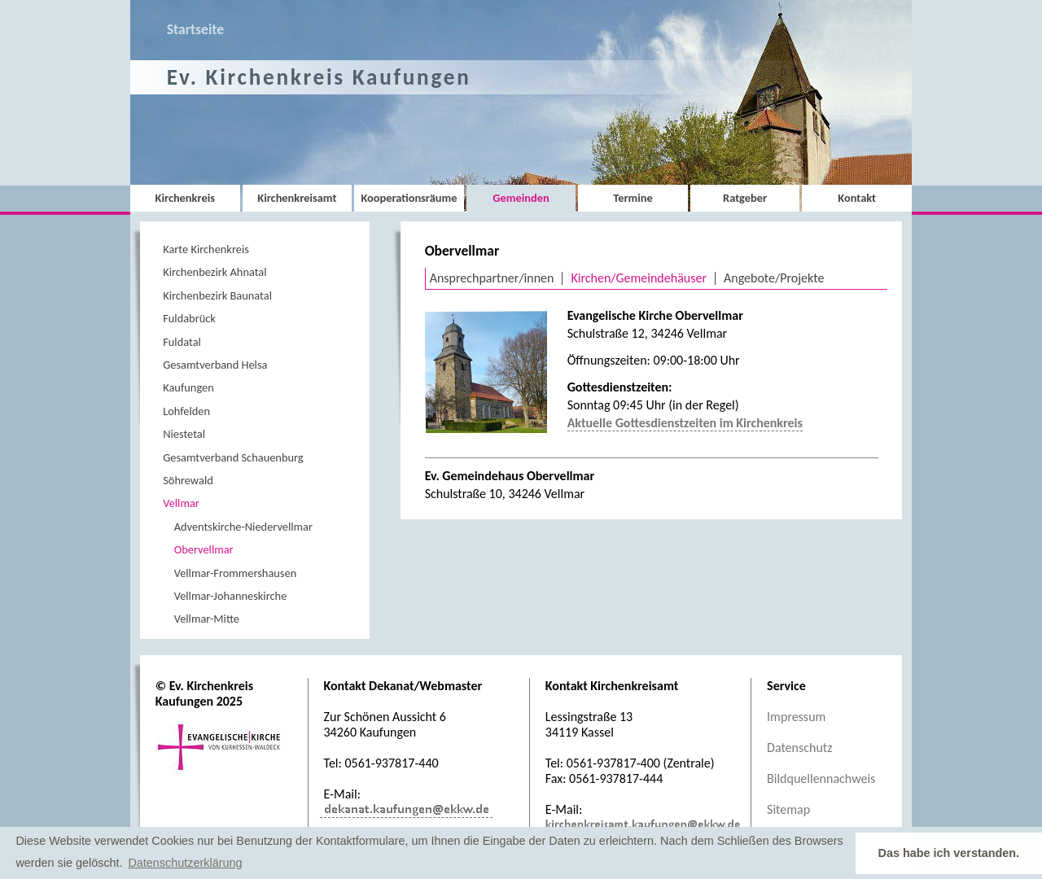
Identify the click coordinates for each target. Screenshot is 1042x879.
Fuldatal (182, 342)
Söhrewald (188, 480)
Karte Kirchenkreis (206, 249)
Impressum (796, 716)
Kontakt (857, 197)
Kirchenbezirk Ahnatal (214, 272)
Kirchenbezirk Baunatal (217, 295)
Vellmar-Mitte (206, 618)
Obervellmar (204, 549)
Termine (632, 197)
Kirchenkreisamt (296, 197)
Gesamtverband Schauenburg (233, 457)
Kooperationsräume (409, 197)
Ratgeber (745, 197)
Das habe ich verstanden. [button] (949, 852)
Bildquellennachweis (821, 778)
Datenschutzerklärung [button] (185, 862)
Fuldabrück (189, 318)
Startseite (195, 29)
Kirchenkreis (185, 197)
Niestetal (184, 433)
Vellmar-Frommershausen (235, 573)
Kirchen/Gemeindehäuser (639, 278)
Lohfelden (186, 411)
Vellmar (181, 503)
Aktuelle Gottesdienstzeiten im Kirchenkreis (685, 423)
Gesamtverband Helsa (215, 364)
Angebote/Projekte (774, 278)
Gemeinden (521, 197)
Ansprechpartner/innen (492, 278)
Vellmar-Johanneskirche (230, 595)
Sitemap (788, 809)
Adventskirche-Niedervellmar (243, 526)
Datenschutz (799, 747)
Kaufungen (188, 387)
